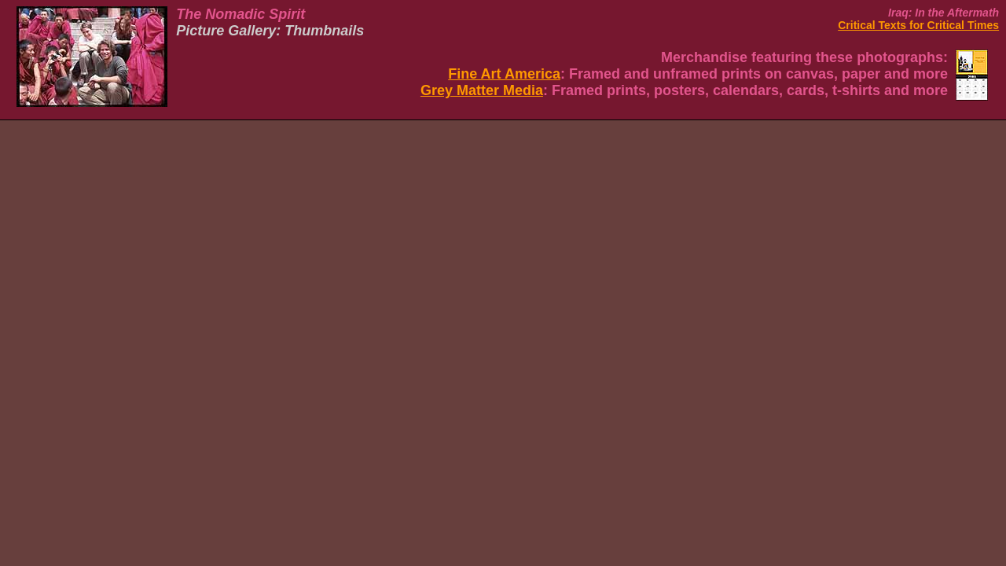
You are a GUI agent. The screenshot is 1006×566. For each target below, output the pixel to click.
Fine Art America (504, 74)
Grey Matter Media (481, 90)
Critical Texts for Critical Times (918, 25)
